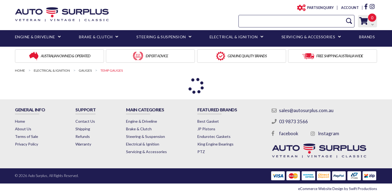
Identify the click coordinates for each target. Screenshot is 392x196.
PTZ (201, 151)
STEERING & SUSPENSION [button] (161, 36)
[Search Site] (349, 21)
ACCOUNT (350, 8)
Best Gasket (208, 121)
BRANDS (367, 36)
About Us (23, 129)
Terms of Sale (26, 136)
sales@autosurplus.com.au (306, 110)
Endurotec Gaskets (214, 136)
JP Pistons (206, 129)
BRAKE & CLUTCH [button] (96, 36)
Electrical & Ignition (142, 144)
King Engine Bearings (215, 144)
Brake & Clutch (139, 129)
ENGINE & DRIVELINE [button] (35, 36)
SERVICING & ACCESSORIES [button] (308, 36)
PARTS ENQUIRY (319, 8)
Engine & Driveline (141, 121)
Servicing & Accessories (146, 151)
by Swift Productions (337, 188)
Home (20, 121)
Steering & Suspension (145, 136)
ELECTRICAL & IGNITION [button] (234, 36)
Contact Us (85, 121)
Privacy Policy (26, 144)
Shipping (82, 129)
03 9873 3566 (293, 121)
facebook (288, 133)
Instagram (328, 133)
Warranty (83, 144)
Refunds (82, 136)
